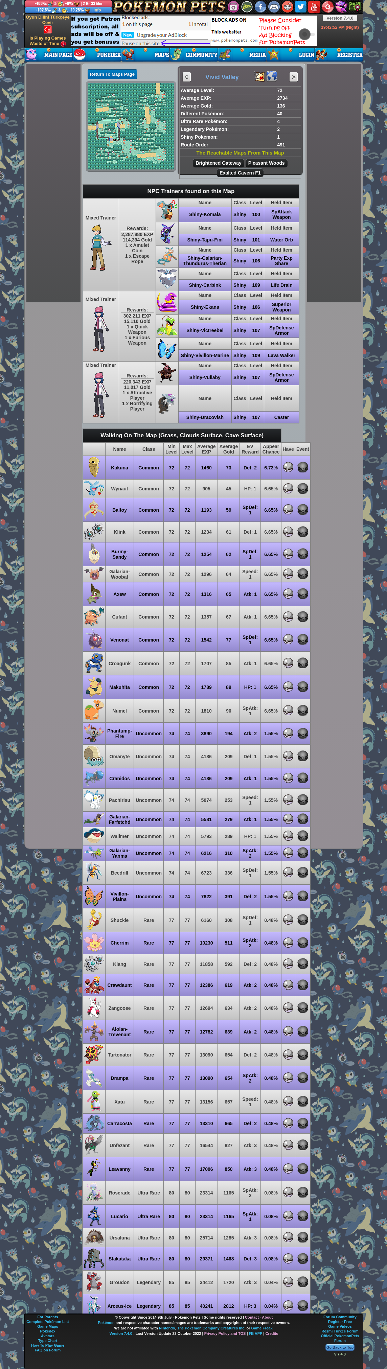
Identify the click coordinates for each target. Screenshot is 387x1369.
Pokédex (47, 1331)
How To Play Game (47, 1345)
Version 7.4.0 (340, 18)
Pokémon (106, 1323)
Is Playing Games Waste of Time (47, 41)
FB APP (256, 1333)
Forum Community (340, 1317)
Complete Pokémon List (47, 1322)
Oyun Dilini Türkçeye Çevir (47, 24)
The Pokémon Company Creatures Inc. (211, 1328)
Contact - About (259, 1317)
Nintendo (167, 1328)
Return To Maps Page (112, 74)
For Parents (47, 1317)
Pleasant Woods (266, 163)
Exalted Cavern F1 (240, 173)
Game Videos (340, 1326)
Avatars (47, 1336)
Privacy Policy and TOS (225, 1333)
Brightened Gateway (218, 163)
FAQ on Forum (48, 1350)
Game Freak (262, 1328)
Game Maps (47, 1326)
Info (97, 10)
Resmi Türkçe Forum (339, 1331)
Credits (271, 1333)
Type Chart (48, 1341)
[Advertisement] (194, 31)
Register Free (340, 1322)
